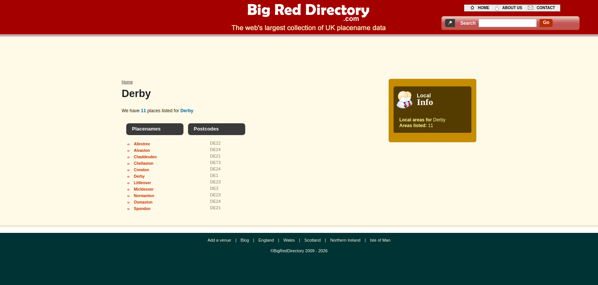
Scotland (312, 240)
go (546, 22)
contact (546, 8)
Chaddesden (145, 157)
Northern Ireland (345, 240)
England (266, 240)
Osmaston (143, 202)
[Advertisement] (299, 56)
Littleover (142, 183)
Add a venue (219, 240)
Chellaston (143, 163)
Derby (139, 176)
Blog (245, 240)
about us (512, 8)
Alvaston (142, 150)
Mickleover (144, 189)
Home (127, 82)
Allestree (142, 144)
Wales (289, 240)
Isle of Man (380, 240)
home (483, 8)
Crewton (141, 170)
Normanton (144, 196)
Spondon (142, 209)
